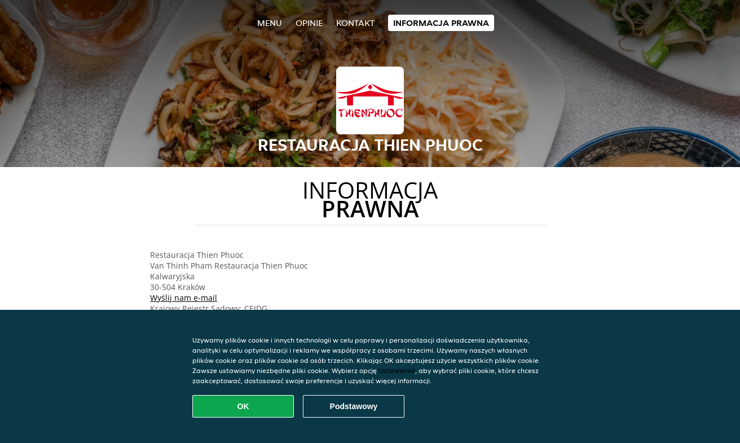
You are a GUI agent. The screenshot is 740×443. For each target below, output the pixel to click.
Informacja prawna (441, 23)
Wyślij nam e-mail (183, 297)
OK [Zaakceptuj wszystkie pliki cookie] (243, 406)
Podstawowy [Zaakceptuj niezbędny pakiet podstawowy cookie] (354, 406)
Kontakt (355, 23)
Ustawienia (396, 370)
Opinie (309, 23)
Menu (269, 23)
